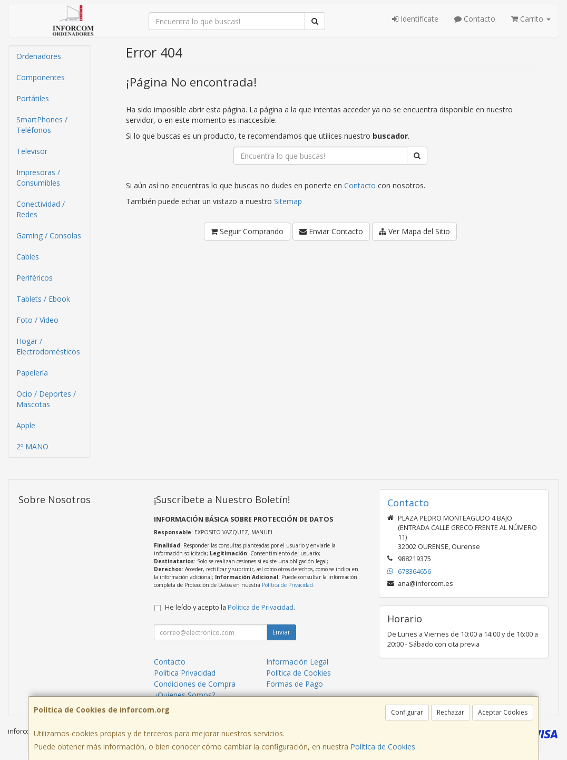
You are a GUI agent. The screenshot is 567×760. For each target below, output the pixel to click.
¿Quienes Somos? (184, 695)
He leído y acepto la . (230, 607)
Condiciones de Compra (195, 684)
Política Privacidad (185, 673)
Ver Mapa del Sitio (414, 231)
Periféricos (34, 278)
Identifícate (415, 19)
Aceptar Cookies (502, 712)
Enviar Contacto (331, 231)
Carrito (531, 19)
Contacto (474, 19)
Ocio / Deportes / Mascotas (46, 399)
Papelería (32, 373)
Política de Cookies (382, 747)
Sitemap (288, 201)
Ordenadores (38, 56)
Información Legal (297, 662)
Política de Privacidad (287, 585)
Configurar (407, 712)
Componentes (40, 77)
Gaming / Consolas (48, 235)
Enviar (281, 632)
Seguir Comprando (247, 231)
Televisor (31, 151)
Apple (25, 425)
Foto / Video (37, 320)
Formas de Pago (294, 684)
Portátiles (32, 98)
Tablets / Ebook (43, 299)
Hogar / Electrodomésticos (48, 346)
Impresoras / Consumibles (38, 177)
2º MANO (32, 446)
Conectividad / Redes (40, 209)
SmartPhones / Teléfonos (41, 124)
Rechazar (450, 712)
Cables (27, 257)
